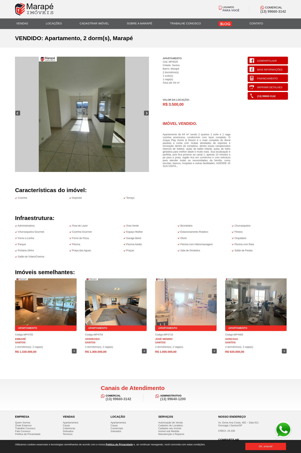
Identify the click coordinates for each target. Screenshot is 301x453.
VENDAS (22, 23)
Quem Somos (22, 422)
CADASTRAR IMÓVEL (94, 23)
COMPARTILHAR (267, 60)
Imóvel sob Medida (168, 431)
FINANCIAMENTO (267, 78)
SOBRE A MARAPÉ (139, 23)
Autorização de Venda (170, 422)
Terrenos (68, 434)
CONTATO (256, 23)
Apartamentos (70, 422)
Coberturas (69, 428)
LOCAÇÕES (54, 23)
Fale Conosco (22, 431)
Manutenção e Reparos (171, 434)
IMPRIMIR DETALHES (269, 87)
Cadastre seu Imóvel (169, 428)
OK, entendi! (266, 446)
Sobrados (68, 431)
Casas (66, 425)
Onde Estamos (23, 425)
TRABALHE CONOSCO (185, 23)
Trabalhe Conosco (25, 428)
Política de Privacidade (119, 444)
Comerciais (117, 428)
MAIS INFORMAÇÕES (270, 69)
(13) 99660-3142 (266, 96)
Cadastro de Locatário (170, 425)
